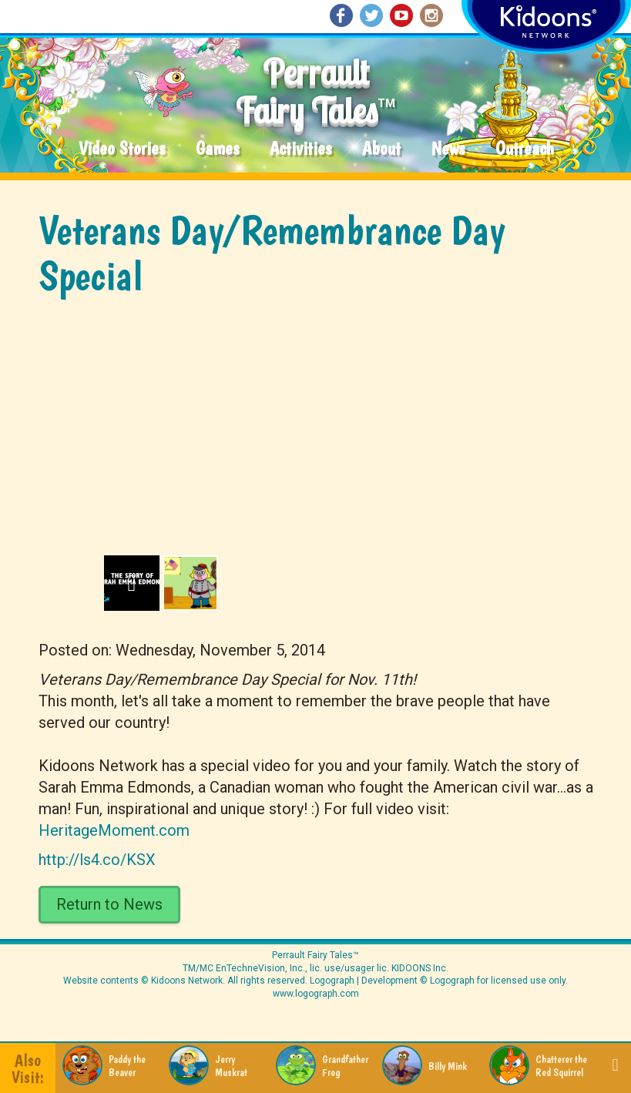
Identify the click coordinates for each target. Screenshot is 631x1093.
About (381, 149)
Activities (300, 149)
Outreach (524, 149)
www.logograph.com (316, 993)
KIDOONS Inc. (419, 968)
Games (217, 149)
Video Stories (122, 149)
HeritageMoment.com (114, 830)
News (448, 149)
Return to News (109, 904)
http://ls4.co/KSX (97, 859)
